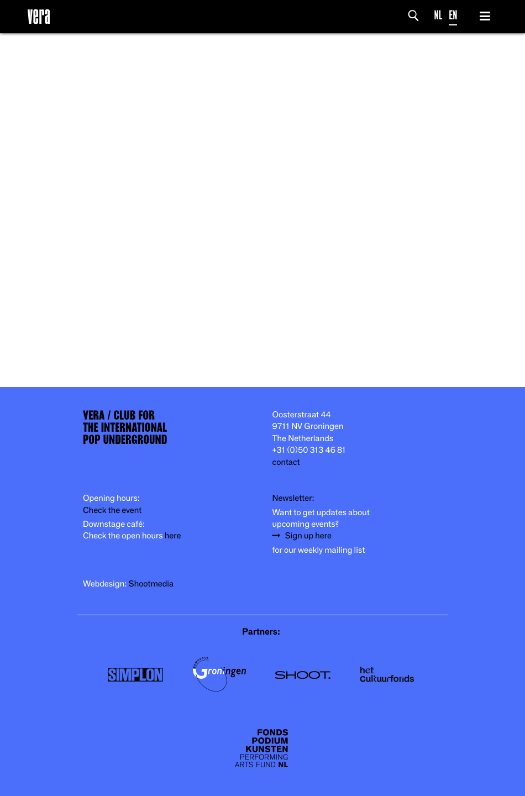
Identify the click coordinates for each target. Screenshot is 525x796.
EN (453, 15)
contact (286, 462)
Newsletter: (293, 498)
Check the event (112, 510)
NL (438, 15)
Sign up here (308, 536)
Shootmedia (151, 584)
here (173, 536)
